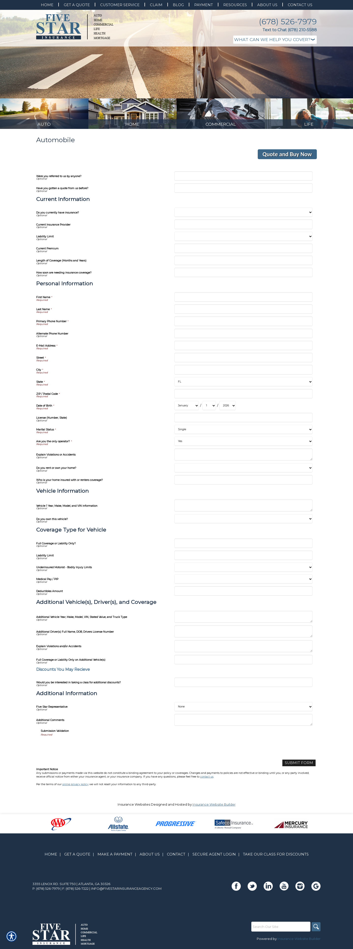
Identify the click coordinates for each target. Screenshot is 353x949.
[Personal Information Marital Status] (243, 432)
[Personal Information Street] (243, 360)
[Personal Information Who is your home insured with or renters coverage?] (243, 482)
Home (51, 856)
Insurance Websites (134, 806)
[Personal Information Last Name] (243, 312)
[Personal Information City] (243, 372)
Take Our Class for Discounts (276, 856)
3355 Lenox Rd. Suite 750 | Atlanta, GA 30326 (71, 886)
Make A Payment (114, 856)
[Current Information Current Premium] (243, 251)
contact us (206, 779)
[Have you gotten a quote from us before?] (243, 190)
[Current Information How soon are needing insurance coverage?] (243, 275)
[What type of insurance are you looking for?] (275, 39)
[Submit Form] (301, 765)
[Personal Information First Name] (243, 299)
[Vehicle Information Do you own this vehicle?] (243, 521)
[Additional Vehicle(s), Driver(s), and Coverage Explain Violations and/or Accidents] (243, 649)
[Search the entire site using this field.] (279, 929)
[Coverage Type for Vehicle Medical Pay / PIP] (243, 581)
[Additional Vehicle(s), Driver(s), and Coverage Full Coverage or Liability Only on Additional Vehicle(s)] (243, 662)
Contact (176, 856)
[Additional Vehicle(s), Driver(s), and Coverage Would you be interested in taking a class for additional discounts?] (243, 684)
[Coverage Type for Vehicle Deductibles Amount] (243, 593)
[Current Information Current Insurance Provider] (243, 227)
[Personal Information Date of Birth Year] (227, 408)
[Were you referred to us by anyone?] (243, 178)
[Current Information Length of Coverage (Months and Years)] (243, 263)
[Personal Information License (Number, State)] (243, 420)
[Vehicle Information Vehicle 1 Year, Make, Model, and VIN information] (243, 508)
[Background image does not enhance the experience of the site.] (44, 115)
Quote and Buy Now (287, 156)
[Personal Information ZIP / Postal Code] (243, 396)
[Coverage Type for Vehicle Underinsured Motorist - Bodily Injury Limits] (243, 570)
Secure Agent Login (214, 856)
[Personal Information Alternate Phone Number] (243, 336)
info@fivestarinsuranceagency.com (126, 890)
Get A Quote (77, 856)
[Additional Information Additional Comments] (243, 722)
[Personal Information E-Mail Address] (243, 348)
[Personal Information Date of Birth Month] (186, 408)
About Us (150, 856)
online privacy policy (75, 786)
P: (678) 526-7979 (46, 890)
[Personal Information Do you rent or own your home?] (243, 470)
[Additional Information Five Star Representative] (243, 709)
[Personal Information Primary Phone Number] (243, 324)
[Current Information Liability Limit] (243, 239)
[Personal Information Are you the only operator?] (243, 444)
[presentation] (78, 748)
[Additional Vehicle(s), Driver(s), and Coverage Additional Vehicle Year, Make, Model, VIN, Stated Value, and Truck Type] (243, 619)
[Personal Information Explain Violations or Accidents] (243, 457)
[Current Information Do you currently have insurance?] (243, 215)
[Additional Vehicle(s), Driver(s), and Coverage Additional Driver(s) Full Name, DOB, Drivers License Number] (243, 634)
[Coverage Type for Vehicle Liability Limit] (243, 558)
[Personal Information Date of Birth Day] (209, 408)
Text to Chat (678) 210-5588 (289, 30)
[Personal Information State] (243, 384)
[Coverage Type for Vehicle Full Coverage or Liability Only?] (243, 546)
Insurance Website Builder (214, 806)
